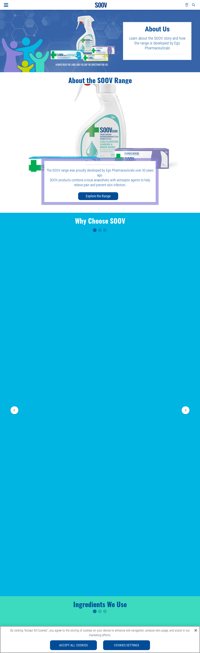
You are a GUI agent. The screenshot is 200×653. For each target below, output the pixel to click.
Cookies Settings (126, 645)
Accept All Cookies (73, 645)
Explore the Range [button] (98, 196)
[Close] (195, 630)
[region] (100, 639)
